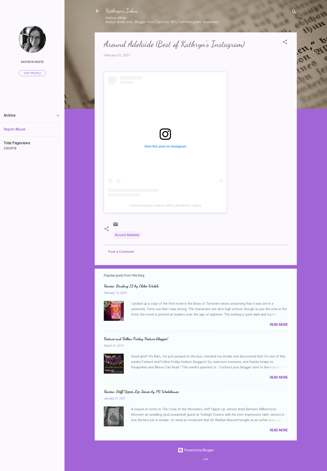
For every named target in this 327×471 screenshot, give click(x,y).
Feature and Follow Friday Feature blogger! (136, 338)
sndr (205, 459)
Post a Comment (121, 252)
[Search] (294, 12)
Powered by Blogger (196, 450)
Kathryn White (32, 62)
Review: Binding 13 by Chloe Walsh (131, 285)
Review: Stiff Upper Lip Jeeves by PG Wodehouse (141, 391)
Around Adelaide (127, 235)
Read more (279, 325)
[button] (285, 42)
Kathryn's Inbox (121, 10)
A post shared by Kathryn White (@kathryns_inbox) (165, 205)
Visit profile (32, 73)
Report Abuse (14, 129)
